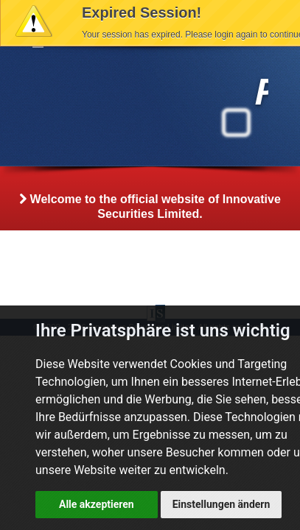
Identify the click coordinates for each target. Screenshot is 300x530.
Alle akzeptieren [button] (96, 504)
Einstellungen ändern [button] (221, 504)
